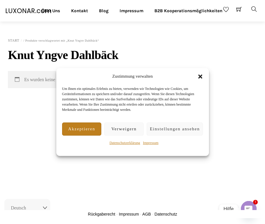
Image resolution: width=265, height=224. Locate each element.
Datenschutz (165, 214)
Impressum (150, 143)
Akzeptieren (81, 129)
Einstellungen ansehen (175, 129)
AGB (146, 214)
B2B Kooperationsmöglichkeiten (188, 10)
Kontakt (79, 10)
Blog (104, 10)
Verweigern (124, 129)
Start (13, 40)
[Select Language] (27, 208)
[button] (200, 76)
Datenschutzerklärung (124, 143)
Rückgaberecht (101, 214)
